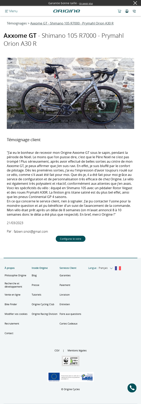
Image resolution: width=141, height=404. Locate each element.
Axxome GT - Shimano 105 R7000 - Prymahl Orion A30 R (72, 23)
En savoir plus (86, 3)
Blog (34, 275)
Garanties (65, 275)
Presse (35, 285)
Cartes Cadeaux (68, 323)
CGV (57, 350)
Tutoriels (36, 294)
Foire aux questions (70, 313)
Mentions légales (77, 350)
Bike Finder (11, 304)
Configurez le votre (70, 238)
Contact (9, 333)
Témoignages (17, 23)
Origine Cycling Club (43, 304)
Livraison (65, 294)
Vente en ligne (12, 294)
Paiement (65, 285)
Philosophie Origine (15, 275)
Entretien (65, 304)
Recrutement (12, 323)
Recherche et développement (13, 285)
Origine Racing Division (44, 313)
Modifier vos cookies (16, 313)
